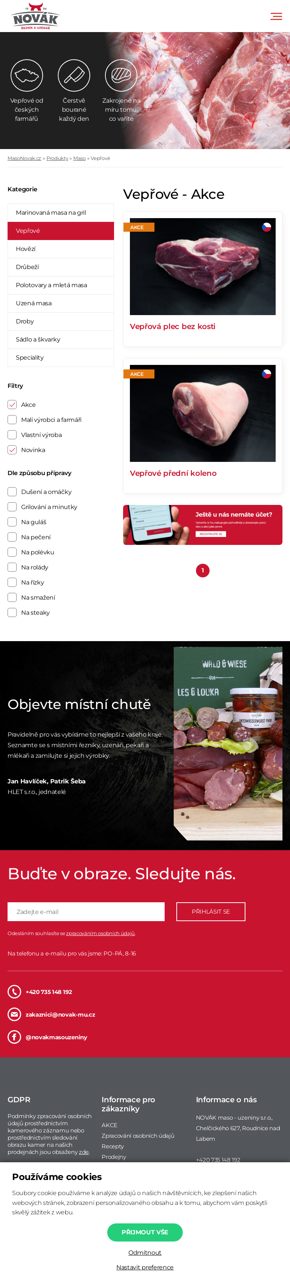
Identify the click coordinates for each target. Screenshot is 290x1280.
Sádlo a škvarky (38, 339)
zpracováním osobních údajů (100, 933)
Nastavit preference (145, 1267)
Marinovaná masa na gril (51, 212)
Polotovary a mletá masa (51, 285)
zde (84, 1151)
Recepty (113, 1146)
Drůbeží (27, 267)
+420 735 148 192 (40, 991)
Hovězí (25, 248)
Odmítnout (145, 1252)
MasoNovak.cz (24, 158)
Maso (79, 158)
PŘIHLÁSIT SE (211, 911)
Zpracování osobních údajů (138, 1135)
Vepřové (100, 158)
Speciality (30, 357)
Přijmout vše (145, 1232)
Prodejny (114, 1156)
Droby (25, 321)
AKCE (109, 1125)
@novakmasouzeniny (47, 1037)
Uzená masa (34, 303)
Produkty (57, 158)
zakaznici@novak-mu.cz (51, 1014)
